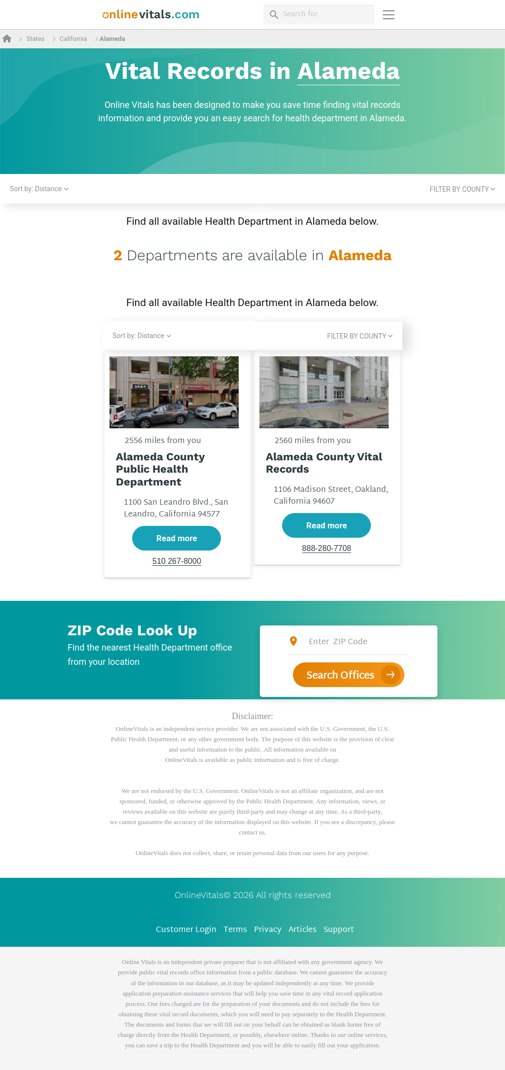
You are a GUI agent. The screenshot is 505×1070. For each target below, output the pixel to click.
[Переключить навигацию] (388, 15)
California (73, 38)
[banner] (151, 14)
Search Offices (340, 676)
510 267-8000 (176, 561)
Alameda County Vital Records (324, 463)
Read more (176, 538)
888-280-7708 (327, 549)
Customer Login (186, 930)
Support (339, 930)
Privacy (268, 930)
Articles (303, 930)
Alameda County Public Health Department (160, 469)
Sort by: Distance (36, 189)
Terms (235, 930)
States (35, 38)
